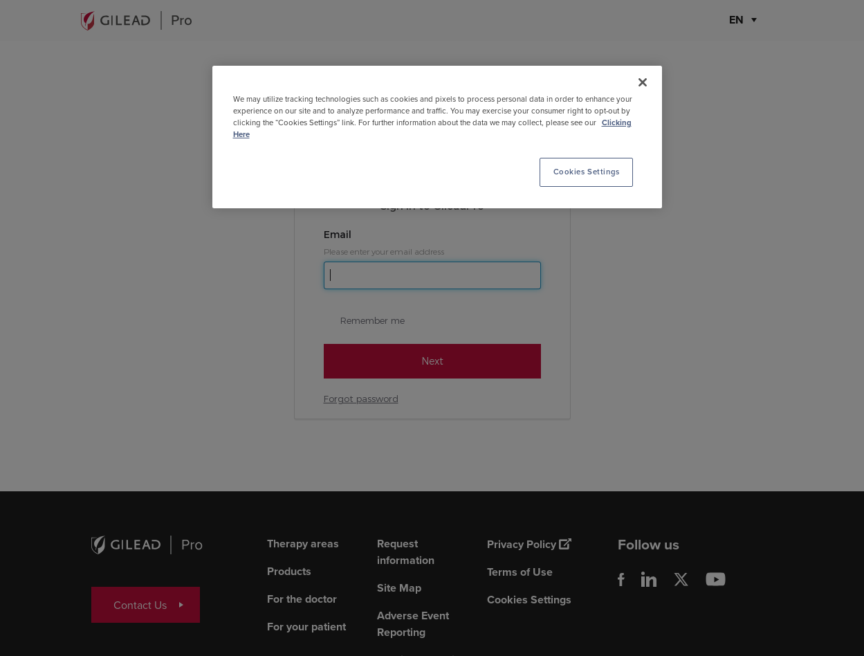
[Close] (642, 82)
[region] (437, 137)
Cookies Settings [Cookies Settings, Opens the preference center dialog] (586, 171)
